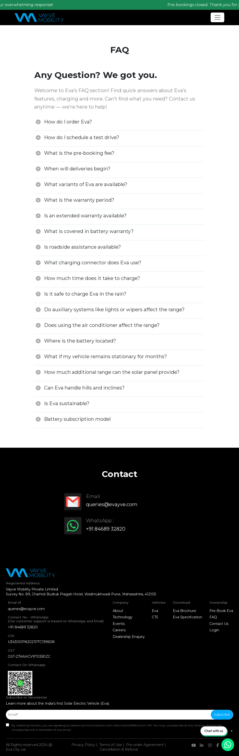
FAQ (213, 617)
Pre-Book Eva (221, 611)
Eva (155, 611)
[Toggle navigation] (217, 17)
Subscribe (222, 714)
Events (119, 624)
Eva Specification (187, 617)
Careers (119, 630)
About (118, 611)
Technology (122, 617)
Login (214, 630)
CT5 (155, 617)
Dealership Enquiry (129, 636)
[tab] (119, 123)
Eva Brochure (184, 611)
